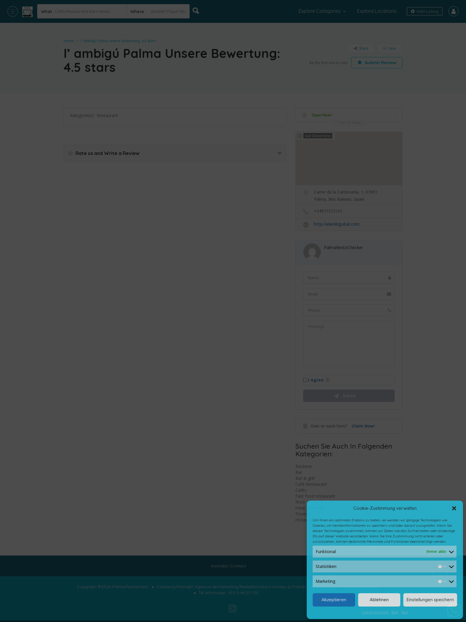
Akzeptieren (334, 599)
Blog (394, 612)
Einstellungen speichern (430, 599)
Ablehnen (379, 599)
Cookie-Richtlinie (375, 612)
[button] (454, 508)
